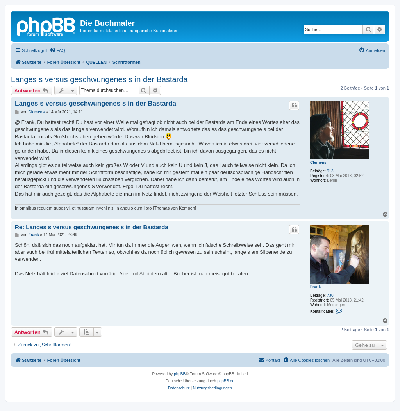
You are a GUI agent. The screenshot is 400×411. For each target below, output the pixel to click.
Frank (315, 287)
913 (330, 171)
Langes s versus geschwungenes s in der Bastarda (99, 79)
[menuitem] (57, 50)
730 (330, 295)
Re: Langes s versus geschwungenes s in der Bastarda (91, 227)
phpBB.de (225, 381)
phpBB (180, 374)
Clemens (318, 162)
